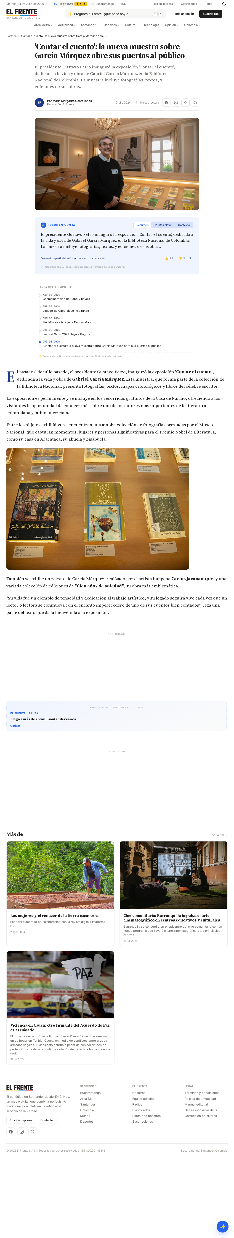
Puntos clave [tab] (163, 228)
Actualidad (66, 28)
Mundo (85, 1196)
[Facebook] (10, 1211)
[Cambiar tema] (224, 4)
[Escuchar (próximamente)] (195, 106)
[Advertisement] (117, 323)
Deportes (111, 28)
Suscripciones (142, 1202)
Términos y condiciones (202, 1173)
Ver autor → (220, 915)
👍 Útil (169, 262)
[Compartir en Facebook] (166, 106)
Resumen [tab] (142, 228)
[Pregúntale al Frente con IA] (115, 16)
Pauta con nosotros (146, 1196)
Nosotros (138, 1173)
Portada (11, 39)
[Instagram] (21, 1211)
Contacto (46, 1200)
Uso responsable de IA (201, 1190)
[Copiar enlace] (185, 106)
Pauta (208, 3)
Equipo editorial (143, 1179)
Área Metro (43, 28)
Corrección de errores (201, 1196)
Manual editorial (196, 1184)
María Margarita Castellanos (72, 104)
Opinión (171, 28)
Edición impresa (162, 3)
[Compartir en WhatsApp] (176, 106)
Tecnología (151, 28)
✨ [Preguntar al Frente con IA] (223, 1226)
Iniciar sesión (184, 15)
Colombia (192, 28)
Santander (89, 28)
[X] (32, 1211)
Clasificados (189, 3)
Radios (137, 1184)
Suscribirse (211, 15)
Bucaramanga (90, 1173)
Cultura (131, 28)
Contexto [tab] (184, 228)
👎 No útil (185, 262)
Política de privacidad (200, 1179)
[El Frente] (32, 15)
